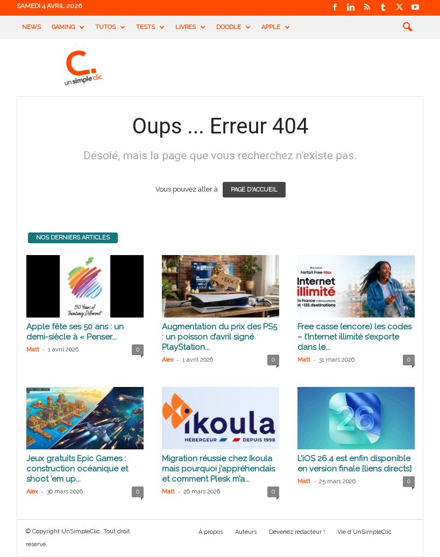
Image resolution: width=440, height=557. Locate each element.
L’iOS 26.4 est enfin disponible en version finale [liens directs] (354, 464)
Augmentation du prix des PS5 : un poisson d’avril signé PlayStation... (219, 337)
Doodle (233, 27)
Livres (190, 27)
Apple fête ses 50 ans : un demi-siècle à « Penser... (75, 332)
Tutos (110, 27)
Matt (32, 349)
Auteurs (246, 531)
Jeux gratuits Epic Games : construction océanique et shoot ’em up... (77, 469)
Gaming (68, 27)
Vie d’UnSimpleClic (364, 531)
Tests (150, 27)
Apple (275, 27)
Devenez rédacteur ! (297, 531)
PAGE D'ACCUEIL (254, 189)
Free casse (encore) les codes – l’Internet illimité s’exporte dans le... (354, 337)
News (31, 27)
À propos (210, 531)
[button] (407, 27)
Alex (168, 359)
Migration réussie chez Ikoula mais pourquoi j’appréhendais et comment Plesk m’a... (218, 469)
